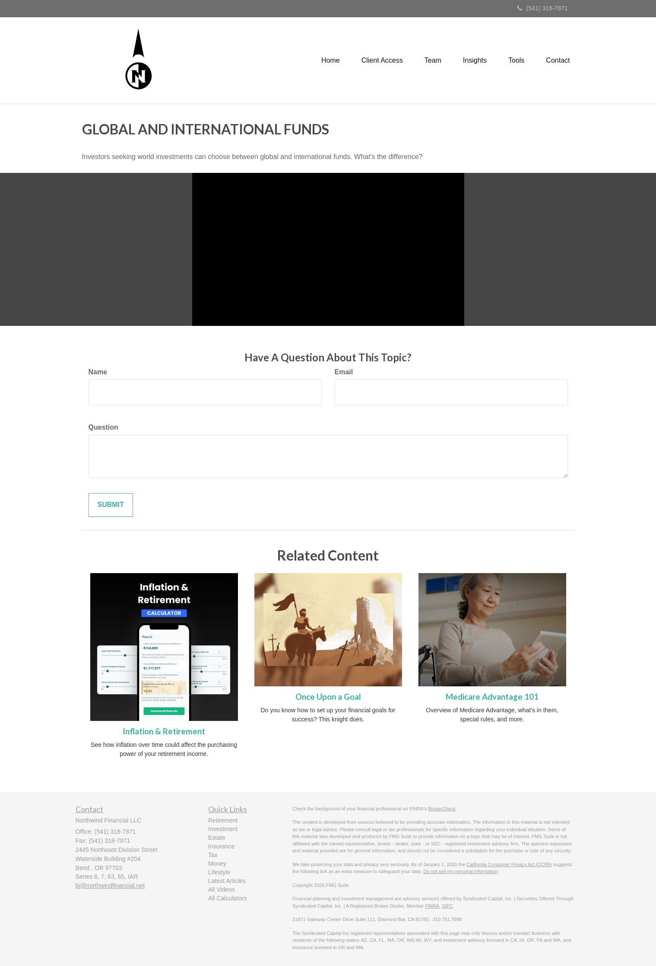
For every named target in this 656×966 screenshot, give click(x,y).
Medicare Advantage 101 (492, 696)
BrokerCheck (442, 808)
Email (344, 372)
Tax (213, 854)
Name (98, 372)
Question (103, 427)
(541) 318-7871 (542, 8)
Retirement (223, 820)
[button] (382, 60)
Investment (223, 829)
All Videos (221, 889)
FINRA (432, 906)
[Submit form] (111, 505)
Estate (216, 837)
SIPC (447, 906)
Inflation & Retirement (164, 731)
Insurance (221, 846)
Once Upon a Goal (328, 696)
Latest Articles (227, 880)
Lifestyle (219, 872)
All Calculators (227, 898)
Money (217, 863)
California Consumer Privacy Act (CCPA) (509, 864)
